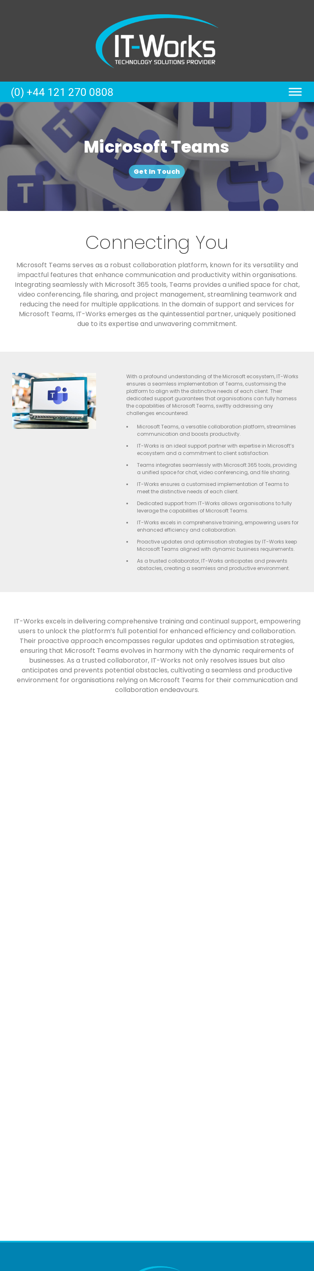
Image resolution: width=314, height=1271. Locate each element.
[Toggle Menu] (295, 91)
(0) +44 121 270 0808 (62, 92)
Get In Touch (157, 171)
